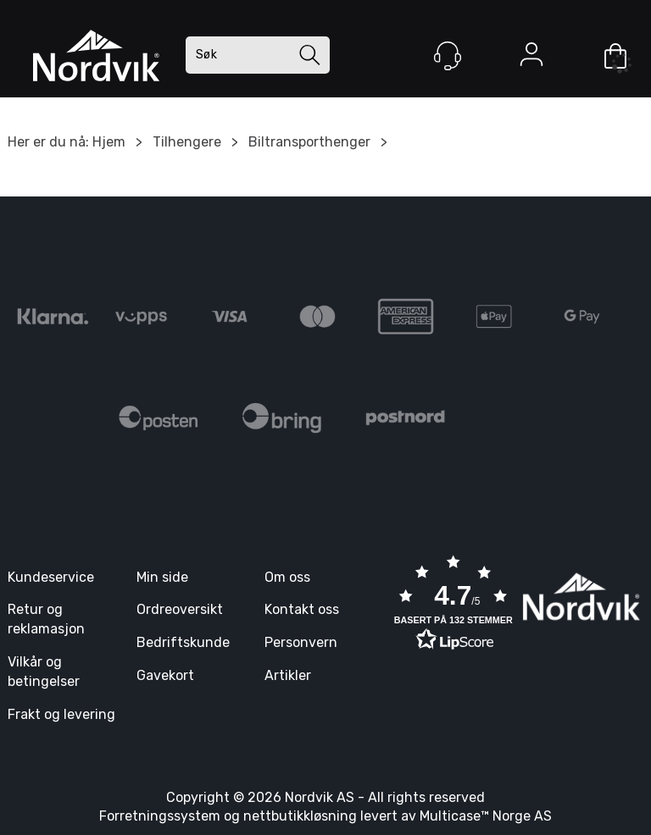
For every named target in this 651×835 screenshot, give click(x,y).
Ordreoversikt (179, 609)
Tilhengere (187, 142)
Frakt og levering (61, 714)
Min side (162, 577)
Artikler (287, 675)
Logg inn (531, 57)
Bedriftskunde (183, 642)
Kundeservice (51, 577)
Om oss (287, 577)
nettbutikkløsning (300, 816)
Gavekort (165, 675)
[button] (453, 605)
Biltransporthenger (309, 142)
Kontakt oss (301, 609)
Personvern (300, 642)
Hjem (108, 142)
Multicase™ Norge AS (486, 816)
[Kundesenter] (447, 56)
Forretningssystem (159, 816)
